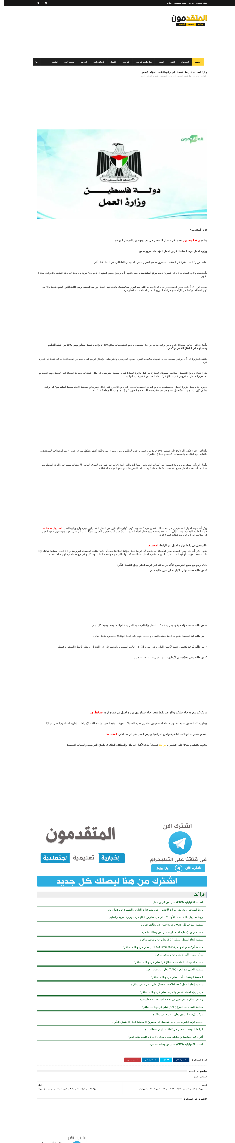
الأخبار (171, 62)
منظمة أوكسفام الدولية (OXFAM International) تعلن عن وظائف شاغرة (158, 939)
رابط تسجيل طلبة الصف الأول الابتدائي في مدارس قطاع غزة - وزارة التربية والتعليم (152, 909)
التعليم (160, 62)
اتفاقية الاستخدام (197, 3)
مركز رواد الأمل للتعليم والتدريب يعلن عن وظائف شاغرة (167, 984)
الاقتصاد (112, 62)
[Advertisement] (86, 32)
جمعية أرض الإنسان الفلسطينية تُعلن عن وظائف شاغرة (168, 924)
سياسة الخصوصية (176, 3)
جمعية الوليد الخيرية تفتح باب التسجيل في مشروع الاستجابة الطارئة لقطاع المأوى (153, 1014)
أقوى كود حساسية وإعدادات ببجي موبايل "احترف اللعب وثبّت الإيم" (161, 1029)
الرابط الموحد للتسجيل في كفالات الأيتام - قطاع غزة (169, 1021)
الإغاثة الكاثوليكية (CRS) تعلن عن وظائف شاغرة (172, 1036)
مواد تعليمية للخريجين (142, 62)
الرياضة (83, 62)
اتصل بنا (165, 3)
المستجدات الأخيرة (156, 78)
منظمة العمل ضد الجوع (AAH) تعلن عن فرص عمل (170, 961)
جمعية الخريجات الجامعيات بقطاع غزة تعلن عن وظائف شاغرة (164, 954)
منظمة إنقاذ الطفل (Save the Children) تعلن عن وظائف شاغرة (163, 976)
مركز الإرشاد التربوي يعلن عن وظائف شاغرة (174, 1006)
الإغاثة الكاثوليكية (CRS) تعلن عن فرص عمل (174, 894)
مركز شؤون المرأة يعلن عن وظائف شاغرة (175, 946)
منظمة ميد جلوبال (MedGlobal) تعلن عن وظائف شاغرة (167, 917)
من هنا (158, 757)
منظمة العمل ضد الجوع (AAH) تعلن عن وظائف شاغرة (168, 999)
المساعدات (184, 62)
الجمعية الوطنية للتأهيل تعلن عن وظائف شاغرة (172, 969)
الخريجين (124, 62)
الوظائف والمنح (97, 62)
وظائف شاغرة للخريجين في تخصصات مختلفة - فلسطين (167, 991)
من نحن (186, 3)
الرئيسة (197, 62)
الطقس (54, 62)
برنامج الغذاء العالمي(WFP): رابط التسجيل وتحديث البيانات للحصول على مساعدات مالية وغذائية (51, 142)
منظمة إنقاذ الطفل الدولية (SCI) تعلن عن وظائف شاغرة (167, 931)
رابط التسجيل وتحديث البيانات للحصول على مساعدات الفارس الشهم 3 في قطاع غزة (151, 902)
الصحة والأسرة (68, 62)
